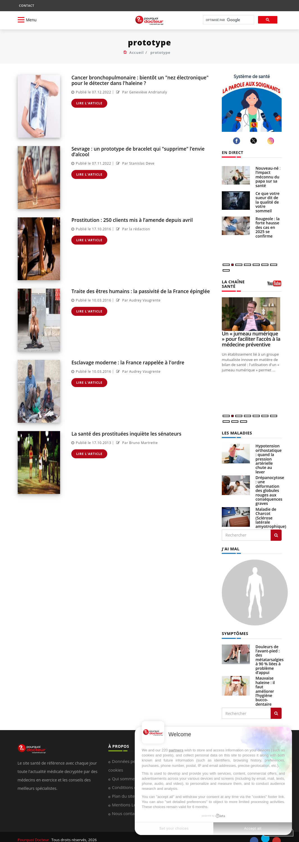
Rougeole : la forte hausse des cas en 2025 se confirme (267, 227)
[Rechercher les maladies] (276, 529)
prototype (160, 52)
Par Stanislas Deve (134, 162)
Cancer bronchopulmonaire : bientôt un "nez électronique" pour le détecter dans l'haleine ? (138, 80)
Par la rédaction (132, 228)
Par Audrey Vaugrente (138, 300)
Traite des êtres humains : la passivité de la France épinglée (139, 291)
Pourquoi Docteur (33, 834)
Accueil (136, 52)
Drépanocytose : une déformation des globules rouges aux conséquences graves (269, 485)
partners (176, 750)
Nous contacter (127, 808)
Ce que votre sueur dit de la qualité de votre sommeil (267, 202)
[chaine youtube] (274, 283)
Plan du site (123, 790)
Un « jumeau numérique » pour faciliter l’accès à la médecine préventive (251, 334)
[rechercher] (228, 20)
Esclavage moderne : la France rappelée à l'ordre (126, 362)
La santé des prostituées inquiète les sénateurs (125, 433)
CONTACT (26, 5)
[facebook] (237, 140)
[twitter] (254, 140)
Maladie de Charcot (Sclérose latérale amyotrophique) (270, 512)
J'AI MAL (230, 543)
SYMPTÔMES (234, 628)
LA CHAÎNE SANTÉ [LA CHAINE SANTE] (240, 281)
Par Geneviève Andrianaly (141, 91)
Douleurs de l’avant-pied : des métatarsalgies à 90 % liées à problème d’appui (269, 653)
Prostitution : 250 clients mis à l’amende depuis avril (131, 220)
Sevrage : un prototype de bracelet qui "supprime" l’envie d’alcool (136, 151)
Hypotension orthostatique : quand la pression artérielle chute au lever (268, 453)
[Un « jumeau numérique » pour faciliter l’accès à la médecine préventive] (252, 309)
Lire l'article (89, 102)
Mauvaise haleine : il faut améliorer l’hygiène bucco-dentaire (265, 685)
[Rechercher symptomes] (276, 707)
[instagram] (271, 140)
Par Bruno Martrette (136, 442)
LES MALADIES (236, 428)
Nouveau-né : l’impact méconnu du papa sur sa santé (268, 176)
